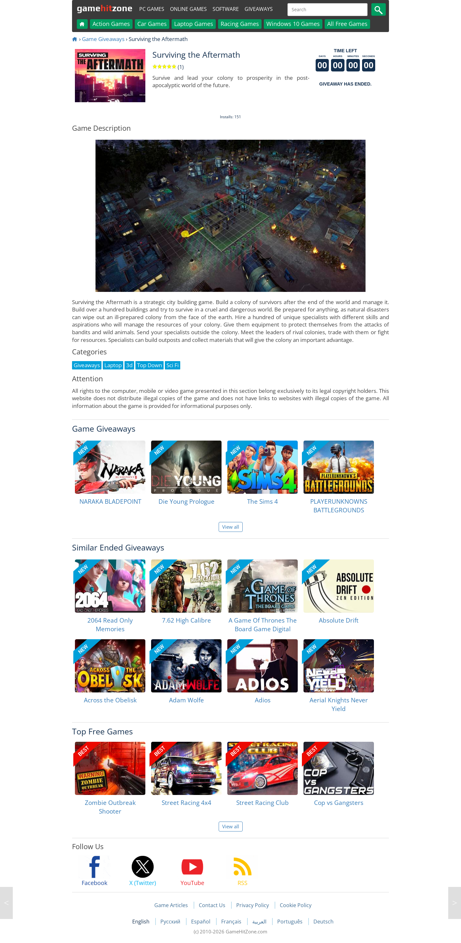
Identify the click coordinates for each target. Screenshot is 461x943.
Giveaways (259, 8)
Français (232, 921)
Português (290, 921)
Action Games (111, 24)
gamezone (105, 8)
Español (201, 921)
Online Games (188, 8)
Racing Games (240, 24)
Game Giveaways (103, 39)
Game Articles (171, 905)
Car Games (152, 24)
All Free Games (347, 24)
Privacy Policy (252, 905)
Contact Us (212, 905)
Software (226, 8)
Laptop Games (193, 24)
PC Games (151, 8)
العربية (260, 921)
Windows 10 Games (293, 24)
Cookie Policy (295, 905)
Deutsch (323, 921)
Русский (171, 921)
